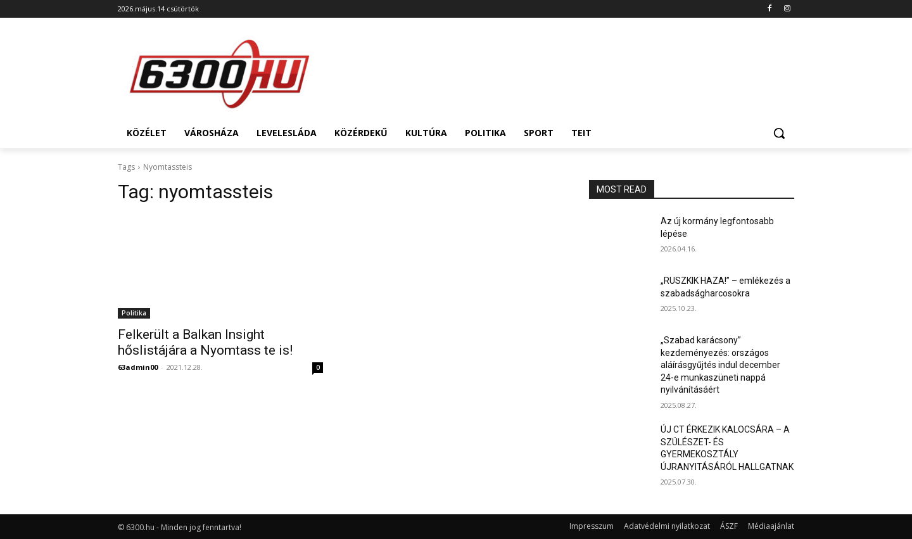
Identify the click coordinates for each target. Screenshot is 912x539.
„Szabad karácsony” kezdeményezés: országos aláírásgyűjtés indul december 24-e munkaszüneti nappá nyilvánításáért (720, 365)
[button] (779, 133)
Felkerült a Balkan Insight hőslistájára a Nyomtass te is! (205, 342)
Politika (134, 312)
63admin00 (138, 367)
